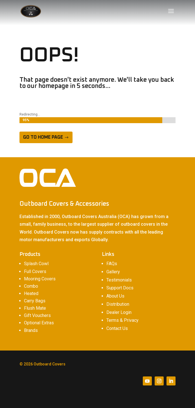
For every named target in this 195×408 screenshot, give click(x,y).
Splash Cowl (36, 263)
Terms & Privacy (122, 320)
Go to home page (43, 137)
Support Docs (119, 288)
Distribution (117, 304)
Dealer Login (119, 312)
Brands (31, 330)
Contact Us (117, 328)
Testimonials (119, 280)
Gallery (113, 271)
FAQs (111, 263)
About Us (115, 296)
